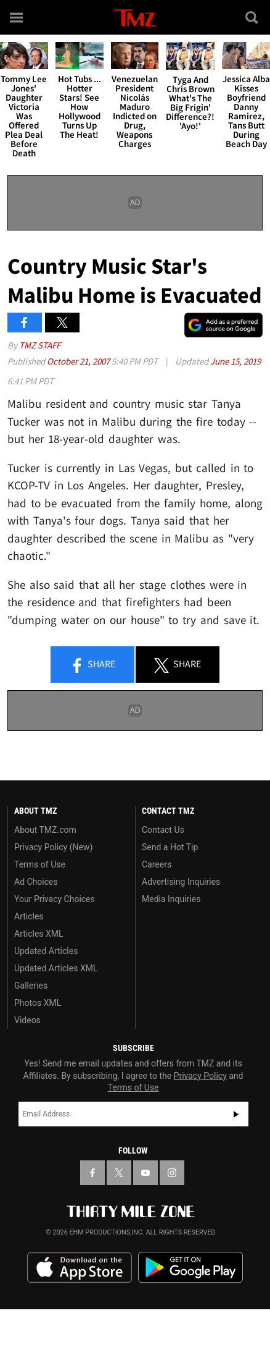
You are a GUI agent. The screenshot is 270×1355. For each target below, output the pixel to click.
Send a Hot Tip (170, 847)
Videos (27, 1020)
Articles (29, 916)
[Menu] (17, 17)
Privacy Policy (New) (53, 847)
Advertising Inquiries (181, 882)
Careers (156, 864)
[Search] (252, 17)
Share (92, 664)
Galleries (30, 985)
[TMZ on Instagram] (172, 1172)
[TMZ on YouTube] (145, 1172)
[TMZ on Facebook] (92, 1172)
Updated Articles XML (55, 968)
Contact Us (163, 830)
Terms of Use (39, 864)
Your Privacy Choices (54, 899)
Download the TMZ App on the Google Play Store (190, 1267)
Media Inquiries (171, 899)
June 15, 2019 (235, 361)
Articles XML (38, 934)
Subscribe (236, 1114)
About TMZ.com (45, 830)
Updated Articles (46, 951)
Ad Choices (36, 882)
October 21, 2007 (79, 361)
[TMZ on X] (119, 1172)
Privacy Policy (200, 1076)
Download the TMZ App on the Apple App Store (79, 1267)
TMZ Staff (39, 345)
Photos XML (37, 1003)
